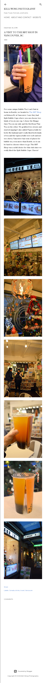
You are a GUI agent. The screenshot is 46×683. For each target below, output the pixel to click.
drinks (17, 590)
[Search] (40, 3)
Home (7, 17)
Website (37, 17)
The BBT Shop (35, 112)
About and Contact (21, 17)
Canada (12, 590)
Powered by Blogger (23, 671)
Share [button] (6, 587)
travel (22, 590)
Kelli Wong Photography (19, 8)
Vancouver (29, 590)
